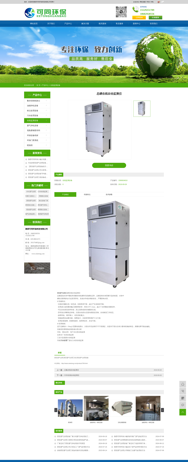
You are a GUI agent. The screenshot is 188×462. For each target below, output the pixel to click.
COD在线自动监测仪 (71, 375)
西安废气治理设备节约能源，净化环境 (38, 174)
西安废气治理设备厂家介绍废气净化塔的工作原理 (75, 436)
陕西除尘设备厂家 (43, 209)
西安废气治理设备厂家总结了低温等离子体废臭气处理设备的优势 (137, 443)
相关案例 (102, 24)
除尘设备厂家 (43, 200)
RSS (148, 2)
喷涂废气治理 (31, 209)
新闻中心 (136, 24)
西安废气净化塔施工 (43, 205)
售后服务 (119, 24)
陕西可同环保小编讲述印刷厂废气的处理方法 (130, 436)
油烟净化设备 (32, 106)
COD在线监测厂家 (43, 191)
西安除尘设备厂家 (31, 205)
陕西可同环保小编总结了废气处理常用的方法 (130, 447)
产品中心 (68, 24)
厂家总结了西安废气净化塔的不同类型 (71, 443)
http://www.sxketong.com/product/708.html (74, 363)
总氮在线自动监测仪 (71, 370)
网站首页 (34, 24)
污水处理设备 (32, 115)
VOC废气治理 (31, 191)
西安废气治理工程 (70, 358)
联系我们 (153, 24)
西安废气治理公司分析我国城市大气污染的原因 (38, 170)
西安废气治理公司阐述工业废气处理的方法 (129, 450)
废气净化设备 (32, 125)
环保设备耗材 (32, 135)
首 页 (38, 85)
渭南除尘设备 (43, 196)
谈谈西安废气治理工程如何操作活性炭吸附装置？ (75, 450)
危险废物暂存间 (33, 130)
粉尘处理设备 (32, 111)
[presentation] (55, 410)
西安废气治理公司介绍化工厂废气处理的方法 (73, 447)
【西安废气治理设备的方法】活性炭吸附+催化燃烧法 (38, 166)
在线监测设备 (55, 85)
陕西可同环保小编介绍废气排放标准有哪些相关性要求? (38, 159)
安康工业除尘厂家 (31, 196)
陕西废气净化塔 (43, 214)
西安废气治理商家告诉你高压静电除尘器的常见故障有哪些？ (136, 440)
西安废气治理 (31, 200)
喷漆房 (30, 145)
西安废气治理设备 (82, 358)
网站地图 (143, 2)
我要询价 (109, 165)
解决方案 (85, 24)
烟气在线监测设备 (31, 214)
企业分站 (136, 2)
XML (152, 2)
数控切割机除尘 (33, 101)
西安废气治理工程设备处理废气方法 (38, 177)
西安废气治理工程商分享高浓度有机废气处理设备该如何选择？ (80, 440)
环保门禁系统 (32, 140)
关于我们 (51, 24)
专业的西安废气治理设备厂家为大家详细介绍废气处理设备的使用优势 (38, 163)
